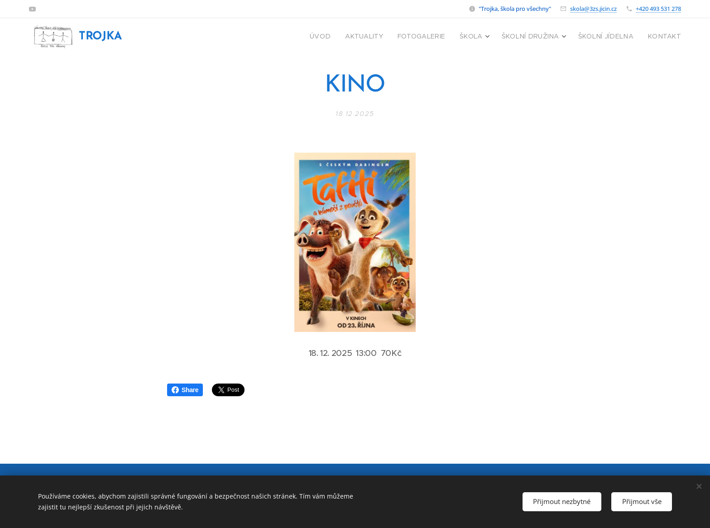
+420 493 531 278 (658, 9)
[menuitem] (347, 36)
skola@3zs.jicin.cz (593, 9)
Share (185, 390)
